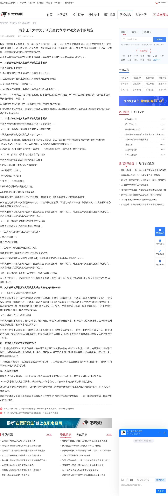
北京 (123, 56)
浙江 (136, 60)
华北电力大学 (147, 45)
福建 (149, 60)
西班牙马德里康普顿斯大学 (137, 139)
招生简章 (109, 14)
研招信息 (125, 14)
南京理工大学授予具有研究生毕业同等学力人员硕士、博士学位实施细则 (42, 408)
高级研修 (49, 3)
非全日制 (31, 3)
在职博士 (40, 3)
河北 (149, 56)
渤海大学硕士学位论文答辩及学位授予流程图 (21, 445)
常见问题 (125, 89)
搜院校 (160, 39)
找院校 (124, 32)
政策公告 (162, 89)
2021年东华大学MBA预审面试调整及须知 (80, 470)
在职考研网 (11, 3)
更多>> (156, 60)
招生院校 (78, 14)
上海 (129, 56)
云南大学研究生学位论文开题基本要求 (18, 441)
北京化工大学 (159, 45)
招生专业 (94, 14)
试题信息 (150, 89)
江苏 (129, 60)
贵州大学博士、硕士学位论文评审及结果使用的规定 (84, 441)
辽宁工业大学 (131, 124)
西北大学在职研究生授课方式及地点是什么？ (21, 455)
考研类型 (62, 14)
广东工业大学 (131, 155)
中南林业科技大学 (133, 129)
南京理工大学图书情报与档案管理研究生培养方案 (23, 450)
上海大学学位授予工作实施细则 (76, 455)
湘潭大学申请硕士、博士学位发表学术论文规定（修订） (86, 460)
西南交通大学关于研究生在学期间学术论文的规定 (83, 475)
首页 (50, 14)
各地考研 (141, 14)
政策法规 (26, 23)
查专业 (135, 32)
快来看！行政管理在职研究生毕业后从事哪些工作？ (24, 460)
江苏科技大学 (131, 119)
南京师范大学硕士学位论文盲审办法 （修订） (82, 445)
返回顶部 (160, 264)
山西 (155, 56)
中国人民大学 (135, 45)
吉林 (123, 60)
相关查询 (68, 3)
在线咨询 (160, 233)
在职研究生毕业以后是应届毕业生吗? (18, 465)
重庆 (142, 56)
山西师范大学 (131, 149)
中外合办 (57, 3)
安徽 (142, 60)
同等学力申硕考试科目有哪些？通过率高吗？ (21, 470)
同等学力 (23, 3)
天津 (136, 56)
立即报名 (160, 254)
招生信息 (137, 89)
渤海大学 (129, 144)
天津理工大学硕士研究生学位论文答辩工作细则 (82, 465)
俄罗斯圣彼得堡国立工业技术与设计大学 (142, 134)
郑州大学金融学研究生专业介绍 (16, 475)
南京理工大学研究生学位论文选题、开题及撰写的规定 (34, 413)
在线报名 (160, 14)
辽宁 (162, 56)
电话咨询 (160, 243)
